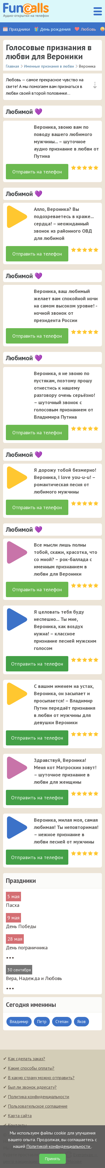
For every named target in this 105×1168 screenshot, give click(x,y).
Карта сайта (20, 1116)
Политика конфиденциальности (38, 1097)
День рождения (55, 29)
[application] (15, 132)
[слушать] (17, 134)
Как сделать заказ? (26, 1059)
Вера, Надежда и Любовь (34, 979)
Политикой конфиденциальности (58, 1146)
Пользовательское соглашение (37, 1106)
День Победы (21, 927)
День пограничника (27, 948)
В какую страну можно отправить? (41, 1078)
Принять (52, 1159)
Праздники (19, 29)
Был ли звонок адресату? (32, 1087)
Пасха (12, 905)
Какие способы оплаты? (31, 1068)
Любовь (88, 29)
